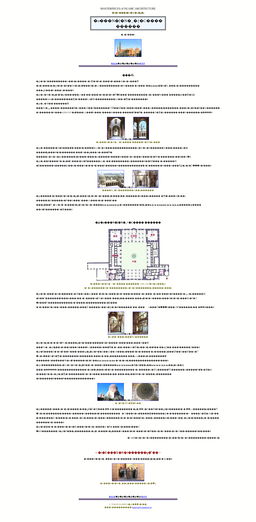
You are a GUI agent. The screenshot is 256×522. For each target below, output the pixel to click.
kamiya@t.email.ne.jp (142, 507)
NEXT (142, 63)
